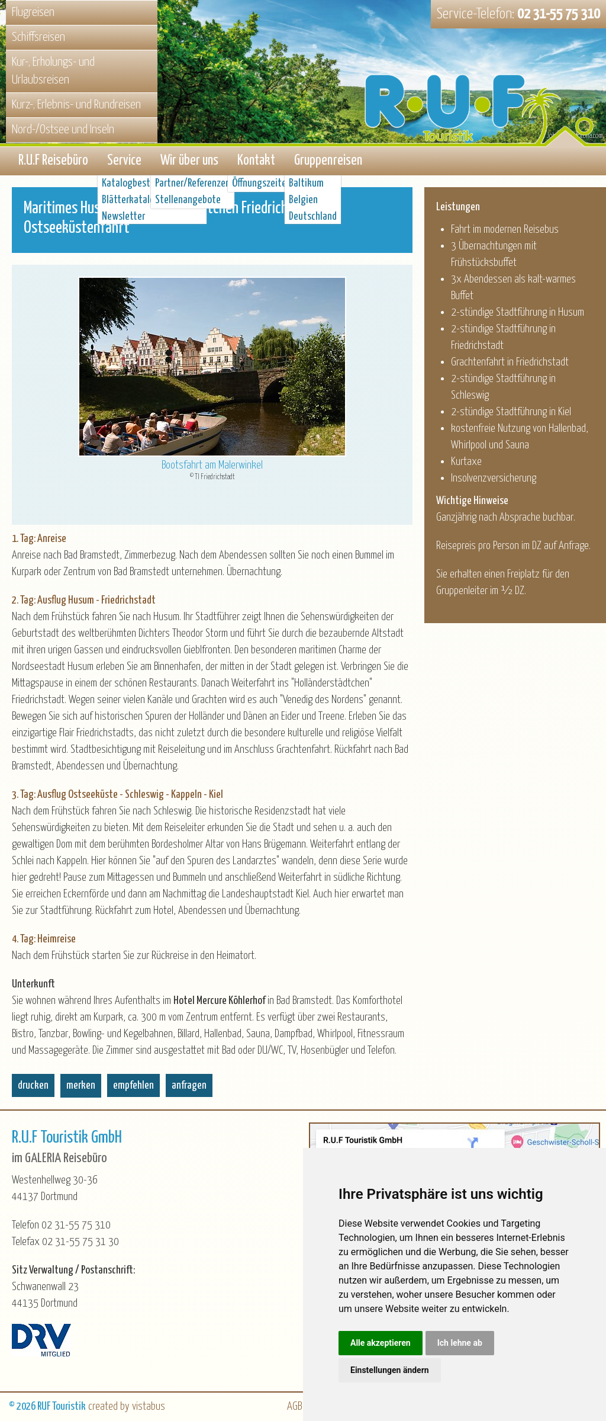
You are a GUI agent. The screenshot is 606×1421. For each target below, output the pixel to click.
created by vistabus (126, 1406)
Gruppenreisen (328, 161)
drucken (33, 1085)
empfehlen (133, 1085)
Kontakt (256, 161)
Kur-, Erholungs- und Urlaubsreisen (53, 71)
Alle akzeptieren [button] (380, 1343)
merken (80, 1085)
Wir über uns (189, 161)
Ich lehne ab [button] (459, 1343)
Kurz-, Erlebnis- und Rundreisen (76, 105)
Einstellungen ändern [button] (389, 1370)
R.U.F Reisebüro (53, 161)
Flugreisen (33, 12)
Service (124, 161)
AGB (294, 1406)
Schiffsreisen (38, 37)
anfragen (189, 1085)
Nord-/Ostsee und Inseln (63, 130)
